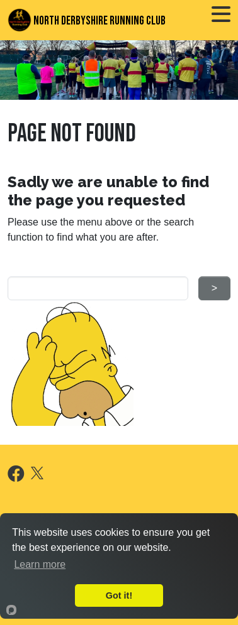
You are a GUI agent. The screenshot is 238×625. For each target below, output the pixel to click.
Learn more (39, 564)
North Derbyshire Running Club (87, 20)
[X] (37, 472)
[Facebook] (16, 476)
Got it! (119, 595)
